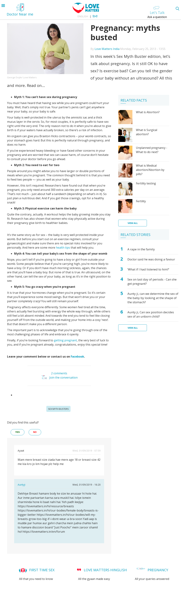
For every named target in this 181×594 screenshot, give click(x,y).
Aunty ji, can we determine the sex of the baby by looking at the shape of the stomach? (152, 298)
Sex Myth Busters (58, 408)
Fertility (141, 201)
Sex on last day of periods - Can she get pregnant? (152, 281)
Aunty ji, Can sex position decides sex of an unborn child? (150, 314)
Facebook (77, 356)
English (82, 16)
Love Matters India (107, 49)
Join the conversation (63, 378)
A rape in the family (141, 249)
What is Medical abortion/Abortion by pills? (150, 170)
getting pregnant (65, 340)
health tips (63, 247)
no (35, 432)
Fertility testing (146, 183)
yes (17, 432)
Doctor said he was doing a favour (151, 259)
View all (133, 223)
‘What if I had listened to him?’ (148, 269)
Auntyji (21, 484)
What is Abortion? (148, 112)
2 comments (59, 373)
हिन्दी (95, 16)
